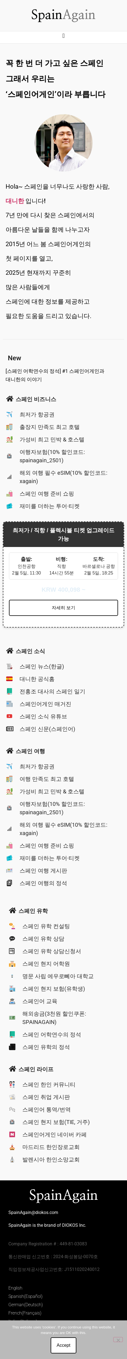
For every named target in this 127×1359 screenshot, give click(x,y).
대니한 (15, 201)
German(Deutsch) (25, 1304)
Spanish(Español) (25, 1296)
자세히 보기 (63, 607)
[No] (118, 1339)
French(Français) (24, 1313)
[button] (63, 36)
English (15, 1288)
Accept (63, 1345)
